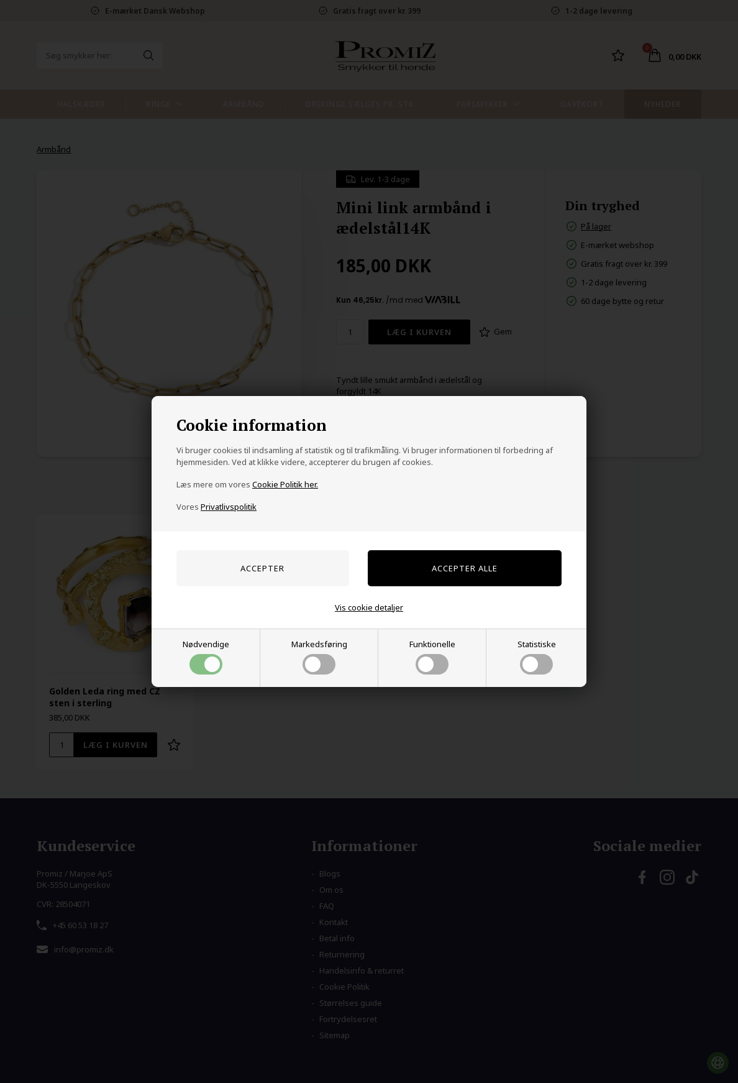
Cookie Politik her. (285, 484)
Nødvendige (206, 656)
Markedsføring (319, 656)
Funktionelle (432, 656)
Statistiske (536, 656)
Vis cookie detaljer (369, 607)
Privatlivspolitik (229, 506)
